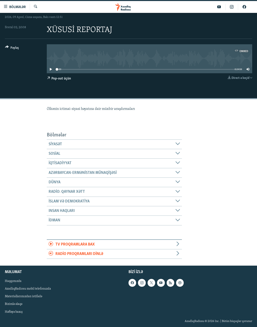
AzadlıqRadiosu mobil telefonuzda (28, 289)
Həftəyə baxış (14, 312)
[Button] (12, 48)
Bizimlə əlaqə (13, 304)
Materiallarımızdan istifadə (23, 296)
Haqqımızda (13, 281)
